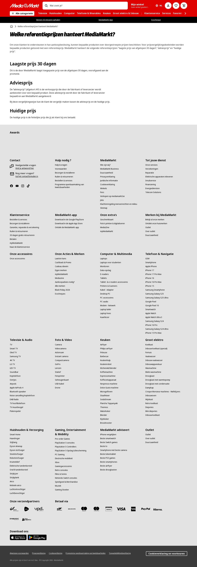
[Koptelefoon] (15, 376)
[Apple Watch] (150, 313)
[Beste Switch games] (109, 442)
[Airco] (12, 481)
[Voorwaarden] (61, 168)
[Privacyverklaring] (107, 176)
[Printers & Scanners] (108, 286)
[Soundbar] (14, 372)
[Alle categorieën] (22, 13)
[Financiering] (150, 184)
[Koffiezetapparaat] (108, 379)
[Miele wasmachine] (153, 372)
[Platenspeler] (15, 411)
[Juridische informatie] (109, 180)
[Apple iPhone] (151, 266)
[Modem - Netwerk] (107, 305)
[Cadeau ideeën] (61, 266)
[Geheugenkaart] (62, 379)
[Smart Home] (15, 434)
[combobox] (87, 6)
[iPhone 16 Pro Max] (153, 282)
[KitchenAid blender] (108, 368)
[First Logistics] (26, 519)
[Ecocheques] (60, 293)
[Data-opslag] (105, 270)
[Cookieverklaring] (107, 184)
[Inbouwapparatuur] (153, 364)
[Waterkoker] (105, 411)
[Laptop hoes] (105, 313)
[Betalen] (13, 239)
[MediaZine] (104, 227)
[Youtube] (18, 186)
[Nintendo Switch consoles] (66, 478)
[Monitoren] (104, 266)
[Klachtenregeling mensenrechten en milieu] (118, 204)
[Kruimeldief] (15, 462)
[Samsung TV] (15, 356)
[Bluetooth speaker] (18, 391)
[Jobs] (102, 200)
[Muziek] (58, 485)
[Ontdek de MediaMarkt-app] (67, 227)
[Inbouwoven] (150, 395)
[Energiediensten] (152, 188)
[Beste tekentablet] (108, 454)
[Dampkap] (149, 387)
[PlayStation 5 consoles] (65, 442)
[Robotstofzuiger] (17, 458)
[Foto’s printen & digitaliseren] (112, 223)
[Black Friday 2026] (62, 289)
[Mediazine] (59, 278)
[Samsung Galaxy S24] (154, 321)
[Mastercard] (96, 509)
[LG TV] (12, 364)
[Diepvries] (149, 407)
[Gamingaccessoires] (63, 466)
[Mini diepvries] (151, 411)
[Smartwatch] (150, 309)
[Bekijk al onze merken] (154, 219)
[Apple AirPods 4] (16, 387)
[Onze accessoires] (17, 258)
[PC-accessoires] (106, 297)
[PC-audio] (104, 301)
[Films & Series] (61, 474)
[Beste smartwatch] (108, 438)
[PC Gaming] (60, 454)
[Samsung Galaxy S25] (154, 293)
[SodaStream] (105, 399)
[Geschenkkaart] (106, 219)
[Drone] (57, 387)
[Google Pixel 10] (152, 305)
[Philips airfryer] (106, 348)
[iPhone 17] (149, 270)
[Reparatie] (149, 172)
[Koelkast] (149, 344)
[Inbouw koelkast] (152, 415)
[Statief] (58, 372)
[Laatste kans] (60, 258)
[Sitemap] (103, 208)
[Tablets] (103, 278)
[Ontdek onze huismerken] (156, 223)
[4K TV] (12, 360)
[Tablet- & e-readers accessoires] (114, 282)
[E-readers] (104, 274)
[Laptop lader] (105, 309)
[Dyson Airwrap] (16, 446)
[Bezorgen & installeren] (65, 172)
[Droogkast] (149, 376)
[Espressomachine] (107, 376)
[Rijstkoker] (104, 419)
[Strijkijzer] (14, 473)
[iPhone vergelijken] (108, 434)
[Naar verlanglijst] (176, 5)
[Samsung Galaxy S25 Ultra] (156, 297)
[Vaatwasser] (150, 356)
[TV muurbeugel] (16, 407)
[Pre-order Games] (62, 438)
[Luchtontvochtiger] (17, 489)
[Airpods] (13, 383)
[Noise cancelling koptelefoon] (22, 395)
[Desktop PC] (105, 293)
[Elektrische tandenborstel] (21, 465)
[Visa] (121, 509)
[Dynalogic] (14, 519)
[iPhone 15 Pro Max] (153, 333)
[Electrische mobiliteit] (64, 458)
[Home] (12, 26)
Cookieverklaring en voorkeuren (166, 553)
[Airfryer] (103, 344)
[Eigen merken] (61, 270)
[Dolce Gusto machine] (109, 387)
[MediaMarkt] (24, 6)
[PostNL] (26, 509)
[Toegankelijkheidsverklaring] (120, 553)
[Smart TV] (14, 348)
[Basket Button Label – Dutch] (183, 5)
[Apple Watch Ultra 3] (153, 317)
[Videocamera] (60, 348)
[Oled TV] (13, 352)
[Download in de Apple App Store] (69, 223)
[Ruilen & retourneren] (64, 176)
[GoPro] (57, 364)
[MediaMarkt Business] (109, 168)
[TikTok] (29, 186)
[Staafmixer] (105, 395)
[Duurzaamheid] (106, 172)
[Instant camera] (61, 356)
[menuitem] (42, 13)
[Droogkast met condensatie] (157, 383)
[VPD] (38, 509)
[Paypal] (145, 509)
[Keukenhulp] (105, 360)
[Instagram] (24, 186)
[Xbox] (57, 462)
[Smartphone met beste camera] (113, 450)
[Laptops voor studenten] (110, 262)
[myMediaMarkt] (16, 243)
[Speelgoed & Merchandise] (66, 481)
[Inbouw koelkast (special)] (156, 348)
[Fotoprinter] (60, 376)
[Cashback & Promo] (63, 262)
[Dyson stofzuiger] (17, 450)
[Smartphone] (150, 262)
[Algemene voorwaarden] (19, 553)
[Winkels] (103, 188)
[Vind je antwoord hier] (24, 168)
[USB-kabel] (59, 383)
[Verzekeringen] (151, 168)
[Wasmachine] (150, 368)
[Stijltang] (13, 442)
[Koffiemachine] (106, 372)
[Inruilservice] (150, 180)
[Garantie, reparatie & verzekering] (24, 227)
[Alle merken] (60, 286)
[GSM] (147, 258)
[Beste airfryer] (106, 465)
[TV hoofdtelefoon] (17, 403)
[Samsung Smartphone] (155, 289)
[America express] (133, 509)
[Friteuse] (103, 352)
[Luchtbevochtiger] (17, 493)
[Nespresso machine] (108, 383)
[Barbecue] (104, 356)
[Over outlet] (150, 231)
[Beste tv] (103, 446)
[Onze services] (151, 165)
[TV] (11, 344)
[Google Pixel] (150, 301)
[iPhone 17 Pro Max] (153, 274)
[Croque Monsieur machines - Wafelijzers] (162, 391)
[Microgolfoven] (106, 391)
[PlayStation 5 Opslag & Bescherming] (70, 450)
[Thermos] (104, 407)
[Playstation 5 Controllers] (65, 446)
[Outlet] (148, 227)
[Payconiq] (71, 509)
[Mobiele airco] (15, 485)
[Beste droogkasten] (108, 469)
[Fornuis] (148, 352)
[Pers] (102, 192)
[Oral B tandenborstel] (19, 469)
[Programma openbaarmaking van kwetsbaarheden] (76, 186)
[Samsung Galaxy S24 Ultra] (156, 329)
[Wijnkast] (149, 399)
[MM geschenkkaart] (108, 509)
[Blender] (103, 415)
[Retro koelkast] (151, 403)
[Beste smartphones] (108, 462)
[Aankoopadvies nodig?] (65, 282)
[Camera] (58, 344)
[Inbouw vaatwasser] (154, 360)
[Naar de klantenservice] (20, 247)
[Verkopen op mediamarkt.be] (112, 196)
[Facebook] (12, 186)
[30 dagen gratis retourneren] (22, 235)
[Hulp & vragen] (61, 165)
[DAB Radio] (14, 399)
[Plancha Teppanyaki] (109, 403)
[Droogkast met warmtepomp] (157, 379)
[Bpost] (14, 509)
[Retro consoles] (61, 470)
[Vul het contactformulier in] (26, 176)
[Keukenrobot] (106, 364)
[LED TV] (13, 368)
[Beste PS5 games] (107, 458)
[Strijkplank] (14, 477)
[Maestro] (84, 509)
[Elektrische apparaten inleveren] (159, 176)
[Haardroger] (15, 438)
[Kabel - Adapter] (107, 289)
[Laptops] (103, 258)
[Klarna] (157, 509)
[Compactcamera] (62, 360)
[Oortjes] (13, 379)
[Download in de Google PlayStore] (69, 219)
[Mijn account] (168, 5)
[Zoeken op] (46, 5)
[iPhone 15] (149, 286)
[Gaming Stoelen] (62, 489)
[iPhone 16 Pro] (151, 325)
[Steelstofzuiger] (16, 454)
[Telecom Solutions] (153, 192)
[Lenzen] (58, 368)
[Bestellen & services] (63, 180)
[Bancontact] (59, 509)
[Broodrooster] (106, 423)
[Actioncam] (59, 352)
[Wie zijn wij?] (105, 165)
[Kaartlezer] (104, 317)
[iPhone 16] (149, 278)
